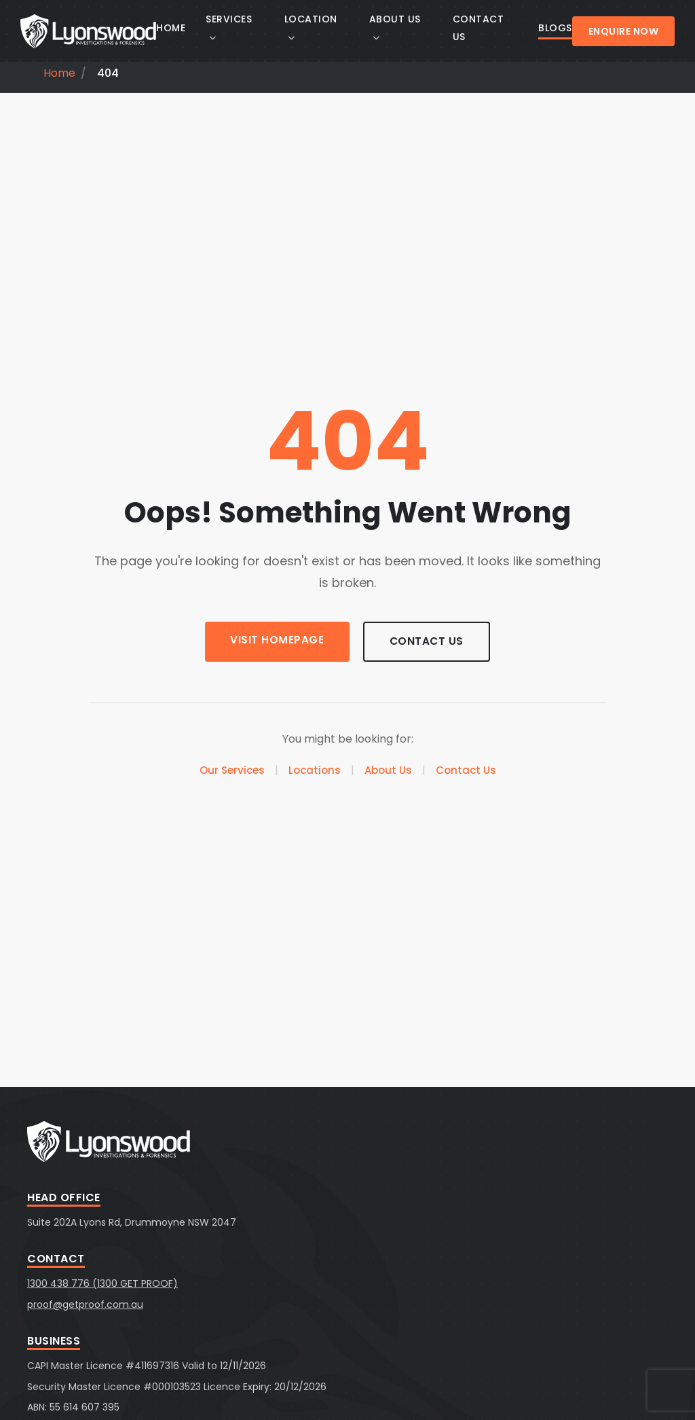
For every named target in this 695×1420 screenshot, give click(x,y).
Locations (314, 771)
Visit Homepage (275, 640)
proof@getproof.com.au (85, 1304)
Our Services (232, 771)
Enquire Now (623, 31)
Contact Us (428, 642)
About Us (388, 771)
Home (59, 73)
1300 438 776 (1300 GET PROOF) (102, 1283)
